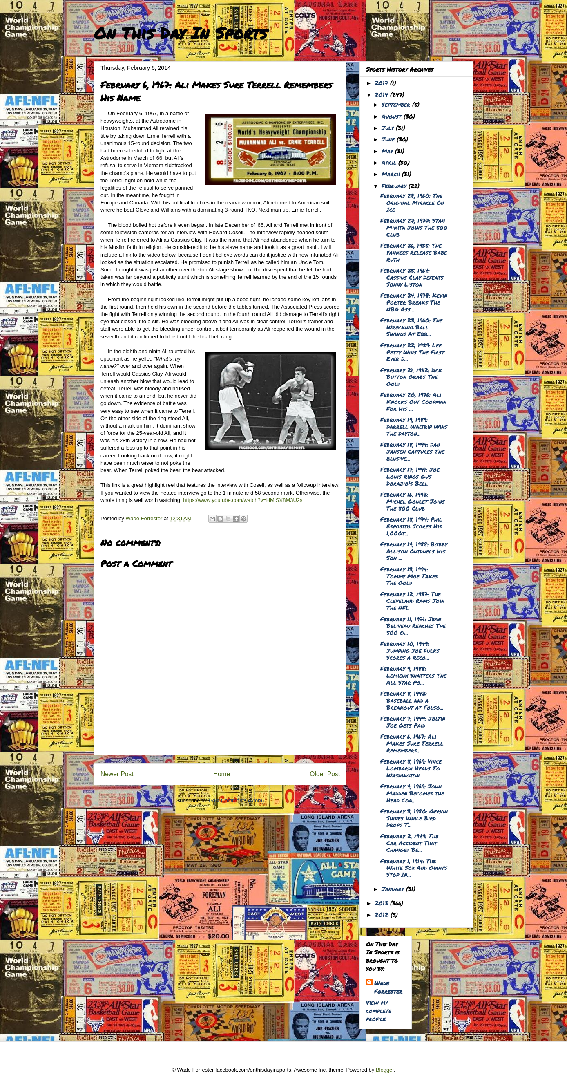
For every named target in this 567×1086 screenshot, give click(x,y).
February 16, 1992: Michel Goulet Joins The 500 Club (412, 501)
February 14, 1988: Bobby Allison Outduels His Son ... (413, 551)
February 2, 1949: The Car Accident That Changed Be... (409, 843)
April (390, 162)
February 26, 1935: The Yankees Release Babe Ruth (413, 252)
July (389, 127)
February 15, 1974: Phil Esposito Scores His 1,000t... (411, 526)
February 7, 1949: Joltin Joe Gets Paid (412, 721)
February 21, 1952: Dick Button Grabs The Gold (411, 377)
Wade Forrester (388, 987)
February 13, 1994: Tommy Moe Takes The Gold (409, 576)
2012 (383, 914)
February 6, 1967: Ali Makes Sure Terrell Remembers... (411, 743)
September (397, 104)
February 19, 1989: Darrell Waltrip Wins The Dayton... (413, 426)
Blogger (385, 1070)
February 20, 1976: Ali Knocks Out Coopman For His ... (413, 401)
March (392, 174)
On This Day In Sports (180, 33)
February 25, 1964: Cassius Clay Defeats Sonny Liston (412, 277)
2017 (382, 82)
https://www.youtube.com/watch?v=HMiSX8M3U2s (242, 500)
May (388, 151)
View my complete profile (378, 1010)
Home (221, 773)
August (393, 116)
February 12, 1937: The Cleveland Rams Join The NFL (412, 601)
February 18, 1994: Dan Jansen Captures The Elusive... (412, 451)
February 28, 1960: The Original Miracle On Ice (412, 202)
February (395, 185)
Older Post (325, 773)
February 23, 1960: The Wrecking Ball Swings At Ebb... (411, 327)
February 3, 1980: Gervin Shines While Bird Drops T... (414, 818)
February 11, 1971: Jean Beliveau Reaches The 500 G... (413, 626)
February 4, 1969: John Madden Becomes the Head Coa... (412, 793)
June (389, 139)
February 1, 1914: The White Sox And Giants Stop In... (413, 868)
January (394, 888)
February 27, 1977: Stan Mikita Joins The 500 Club (414, 227)
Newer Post (117, 773)
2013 (382, 903)
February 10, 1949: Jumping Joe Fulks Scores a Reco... (410, 650)
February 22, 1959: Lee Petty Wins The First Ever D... (412, 352)
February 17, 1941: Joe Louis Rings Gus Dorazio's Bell (410, 476)
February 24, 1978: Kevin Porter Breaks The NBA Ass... (413, 302)
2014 (382, 94)
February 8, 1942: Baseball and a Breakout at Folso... (412, 700)
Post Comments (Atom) (236, 800)
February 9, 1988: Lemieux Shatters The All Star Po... (413, 675)
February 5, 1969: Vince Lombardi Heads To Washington (411, 768)
